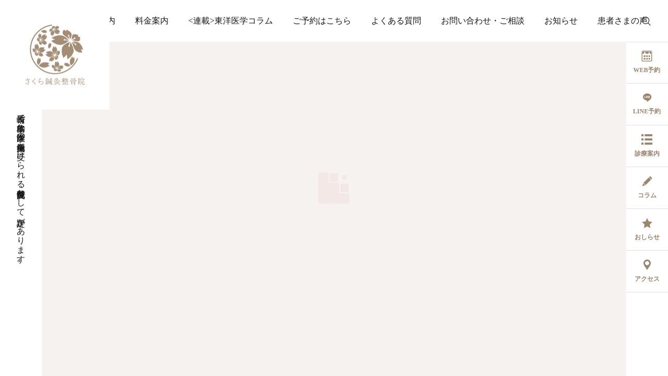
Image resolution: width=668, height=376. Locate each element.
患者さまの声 (623, 20)
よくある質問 (396, 20)
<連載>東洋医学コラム (230, 20)
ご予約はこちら (322, 20)
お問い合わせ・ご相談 (482, 20)
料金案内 (152, 20)
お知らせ (561, 20)
